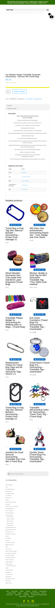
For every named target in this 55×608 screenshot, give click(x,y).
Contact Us (34, 591)
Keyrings (7, 536)
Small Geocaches (10, 525)
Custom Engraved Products (11, 502)
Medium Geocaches (10, 518)
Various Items (8, 580)
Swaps (7, 567)
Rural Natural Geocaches (10, 557)
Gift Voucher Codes (9, 531)
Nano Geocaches (10, 523)
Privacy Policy (9, 594)
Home (7, 591)
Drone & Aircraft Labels (11, 565)
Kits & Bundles (8, 538)
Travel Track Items (9, 574)
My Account (31, 596)
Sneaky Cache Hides (9, 559)
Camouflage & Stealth (10, 493)
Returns (22, 591)
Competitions (26, 594)
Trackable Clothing (9, 570)
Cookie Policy (18, 594)
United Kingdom (25, 185)
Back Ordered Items (35, 592)
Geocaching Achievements (11, 527)
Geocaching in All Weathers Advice (39, 594)
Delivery (20, 592)
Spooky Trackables (9, 561)
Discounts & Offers (11, 592)
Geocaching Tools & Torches (11, 529)
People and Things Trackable (11, 551)
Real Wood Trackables (10, 555)
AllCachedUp (24, 172)
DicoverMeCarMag (25, 180)
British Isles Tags (9, 491)
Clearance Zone (9, 497)
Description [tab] (9, 105)
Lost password (14, 591)
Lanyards (7, 540)
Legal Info (26, 592)
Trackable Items (37, 99)
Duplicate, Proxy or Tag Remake (12, 506)
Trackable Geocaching (26, 176)
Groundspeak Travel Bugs (10, 533)
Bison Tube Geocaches (10, 489)
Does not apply (24, 189)
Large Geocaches (10, 516)
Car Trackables (29, 99)
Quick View (15, 225)
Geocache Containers (10, 512)
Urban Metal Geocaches (10, 578)
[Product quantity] (8, 91)
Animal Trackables (9, 484)
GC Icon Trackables (9, 510)
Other (7, 546)
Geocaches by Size (9, 515)
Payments (28, 591)
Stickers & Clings (9, 564)
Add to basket (19, 91)
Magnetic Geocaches (10, 544)
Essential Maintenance (10, 508)
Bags (6, 487)
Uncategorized (8, 576)
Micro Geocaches (10, 521)
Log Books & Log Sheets (10, 542)
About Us (44, 592)
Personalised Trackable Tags (11, 553)
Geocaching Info (43, 591)
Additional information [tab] (11, 108)
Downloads (8, 504)
